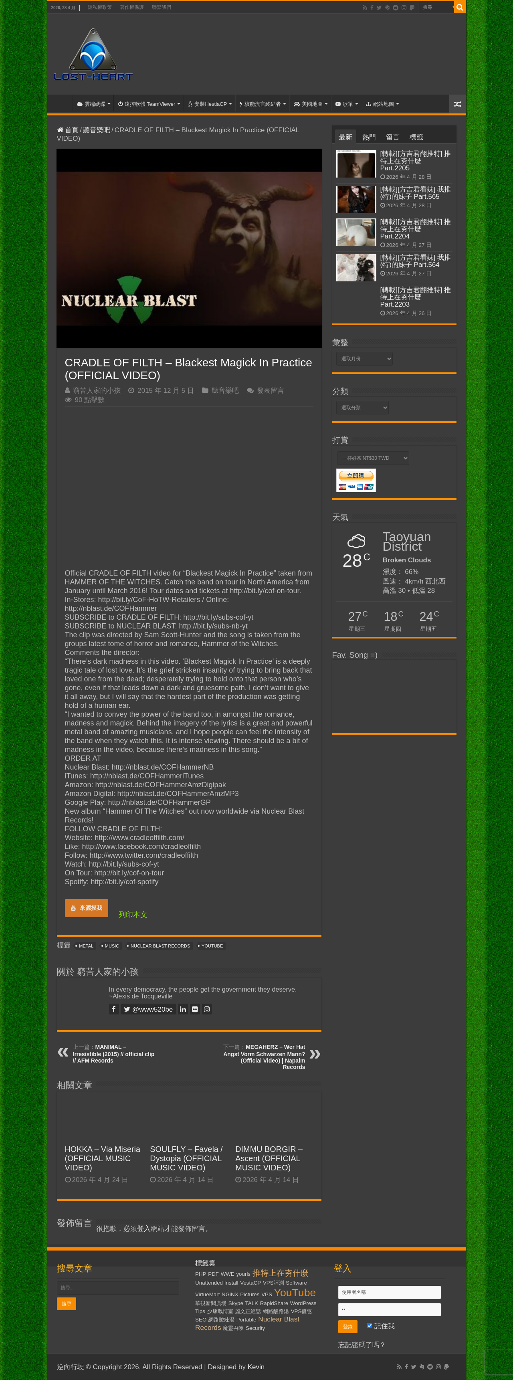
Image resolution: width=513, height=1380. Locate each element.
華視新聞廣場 (210, 1303)
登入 (144, 1229)
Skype (235, 1303)
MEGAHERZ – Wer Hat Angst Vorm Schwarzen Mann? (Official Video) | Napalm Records (264, 1057)
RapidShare (274, 1303)
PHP (200, 1274)
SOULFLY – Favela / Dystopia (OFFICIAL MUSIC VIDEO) (186, 1158)
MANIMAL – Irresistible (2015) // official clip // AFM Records (114, 1054)
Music (112, 946)
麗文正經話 (248, 1311)
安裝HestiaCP (207, 104)
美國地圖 (308, 104)
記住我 (381, 1326)
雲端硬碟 (91, 104)
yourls (243, 1274)
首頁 (61, 103)
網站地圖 (380, 104)
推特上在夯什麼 (280, 1273)
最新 (345, 137)
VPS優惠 (301, 1311)
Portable (246, 1320)
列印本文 (133, 915)
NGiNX (230, 1294)
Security (255, 1328)
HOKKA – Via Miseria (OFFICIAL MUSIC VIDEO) (103, 1158)
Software (296, 1283)
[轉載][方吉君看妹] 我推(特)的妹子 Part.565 (415, 193)
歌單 (344, 104)
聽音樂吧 (96, 130)
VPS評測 (273, 1283)
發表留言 (270, 390)
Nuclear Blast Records (160, 946)
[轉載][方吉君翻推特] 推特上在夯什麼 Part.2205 (415, 161)
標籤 (416, 137)
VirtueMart (207, 1294)
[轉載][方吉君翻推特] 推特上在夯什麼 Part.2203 (415, 297)
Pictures (249, 1294)
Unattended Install (216, 1283)
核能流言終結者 (260, 104)
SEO (200, 1320)
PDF (213, 1274)
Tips (200, 1311)
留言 (393, 137)
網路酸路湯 (276, 1311)
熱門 (369, 137)
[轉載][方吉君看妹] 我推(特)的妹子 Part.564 (415, 261)
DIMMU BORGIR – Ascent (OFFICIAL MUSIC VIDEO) (269, 1158)
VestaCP (250, 1283)
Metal (86, 946)
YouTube (212, 946)
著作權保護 (132, 7)
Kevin (256, 1367)
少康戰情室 (220, 1311)
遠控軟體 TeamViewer (147, 104)
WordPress (303, 1303)
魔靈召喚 (233, 1328)
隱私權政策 (100, 7)
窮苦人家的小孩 (97, 390)
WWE (227, 1274)
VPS (266, 1294)
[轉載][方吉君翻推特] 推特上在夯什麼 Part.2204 (415, 229)
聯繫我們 (161, 7)
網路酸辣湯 (221, 1320)
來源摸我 (86, 908)
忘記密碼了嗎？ (362, 1345)
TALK (251, 1303)
